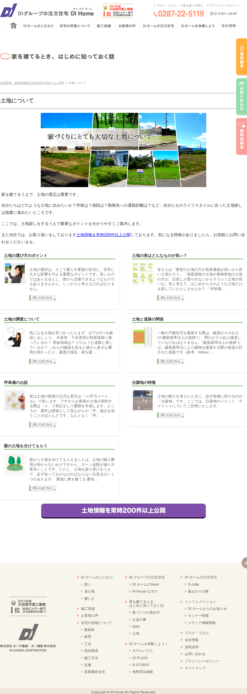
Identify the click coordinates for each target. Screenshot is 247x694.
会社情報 (192, 640)
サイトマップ (195, 668)
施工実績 (88, 609)
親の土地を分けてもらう (25, 446)
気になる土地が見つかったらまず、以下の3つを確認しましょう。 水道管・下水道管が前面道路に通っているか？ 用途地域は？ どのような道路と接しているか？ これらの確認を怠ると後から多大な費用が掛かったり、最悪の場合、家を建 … (71, 342)
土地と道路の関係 (148, 319)
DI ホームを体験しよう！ (148, 644)
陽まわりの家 (198, 591)
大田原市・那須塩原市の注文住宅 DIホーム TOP (32, 83)
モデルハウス (142, 651)
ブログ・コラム (166, 5)
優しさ (89, 598)
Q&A (136, 626)
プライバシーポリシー (224, 5)
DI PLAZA (140, 658)
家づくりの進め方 (146, 612)
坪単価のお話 (16, 382)
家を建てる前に (193, 5)
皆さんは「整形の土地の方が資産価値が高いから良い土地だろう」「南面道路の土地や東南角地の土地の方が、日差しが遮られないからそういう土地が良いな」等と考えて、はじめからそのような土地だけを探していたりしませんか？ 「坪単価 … (200, 279)
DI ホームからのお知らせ (207, 609)
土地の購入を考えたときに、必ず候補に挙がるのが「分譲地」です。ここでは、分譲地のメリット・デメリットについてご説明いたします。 (200, 401)
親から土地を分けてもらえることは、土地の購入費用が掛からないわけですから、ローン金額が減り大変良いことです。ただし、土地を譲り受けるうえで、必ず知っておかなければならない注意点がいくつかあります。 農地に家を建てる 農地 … (72, 469)
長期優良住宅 (94, 672)
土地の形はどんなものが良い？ (159, 255)
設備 (87, 665)
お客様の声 (89, 616)
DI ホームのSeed (145, 584)
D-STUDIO (140, 665)
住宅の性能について (96, 623)
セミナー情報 (198, 616)
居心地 (89, 591)
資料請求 (192, 647)
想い (87, 584)
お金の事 (139, 619)
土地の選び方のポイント (25, 255)
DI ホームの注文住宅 (201, 577)
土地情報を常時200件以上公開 (103, 235)
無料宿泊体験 (142, 672)
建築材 (89, 630)
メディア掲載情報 (202, 623)
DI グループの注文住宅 (147, 577)
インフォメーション (200, 602)
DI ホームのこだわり (97, 577)
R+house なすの (145, 591)
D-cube (193, 584)
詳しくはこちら (42, 297)
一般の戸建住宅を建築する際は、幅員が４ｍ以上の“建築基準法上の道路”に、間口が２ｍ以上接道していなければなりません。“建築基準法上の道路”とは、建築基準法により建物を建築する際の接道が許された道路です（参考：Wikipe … (200, 342)
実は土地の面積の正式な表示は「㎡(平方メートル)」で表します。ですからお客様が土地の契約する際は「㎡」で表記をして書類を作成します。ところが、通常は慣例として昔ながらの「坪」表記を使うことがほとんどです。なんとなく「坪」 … (72, 406)
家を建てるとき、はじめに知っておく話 (146, 603)
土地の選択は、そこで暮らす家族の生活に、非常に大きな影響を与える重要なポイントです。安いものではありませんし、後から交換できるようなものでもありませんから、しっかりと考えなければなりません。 (72, 279)
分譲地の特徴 (144, 382)
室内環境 (91, 651)
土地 (135, 633)
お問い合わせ (195, 654)
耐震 (87, 637)
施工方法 (91, 658)
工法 (87, 644)
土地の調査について (22, 319)
